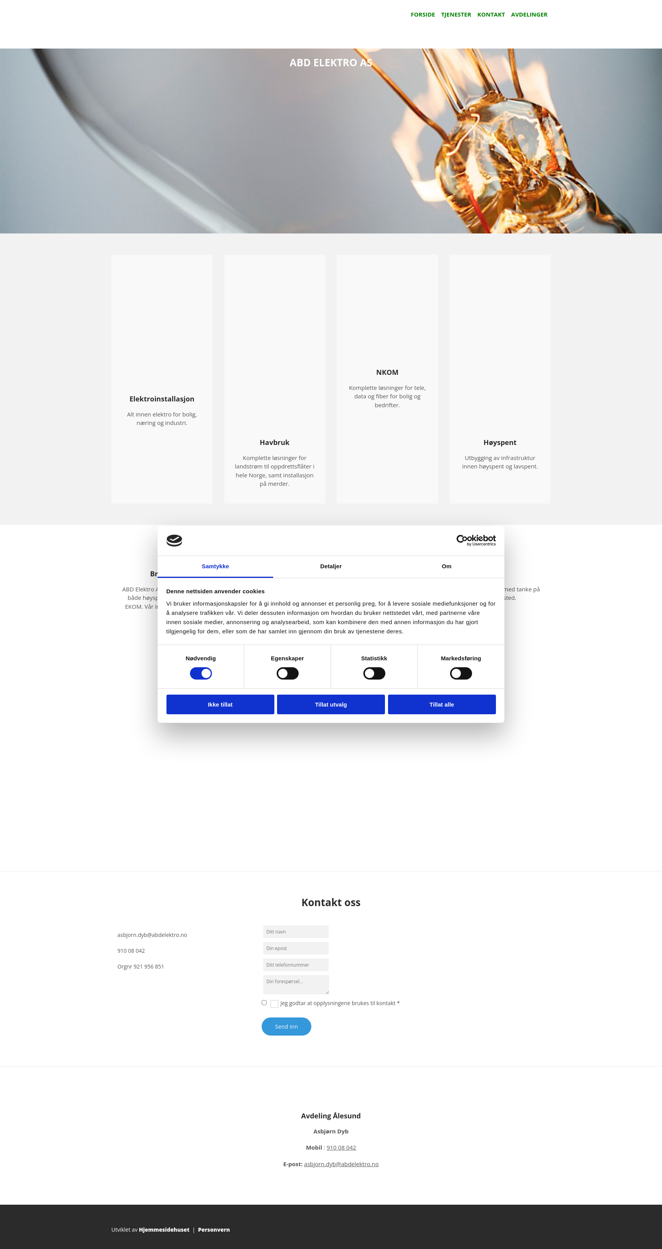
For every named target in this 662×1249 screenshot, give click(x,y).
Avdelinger (529, 14)
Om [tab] (446, 566)
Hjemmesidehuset (164, 1229)
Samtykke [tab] (215, 566)
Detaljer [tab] (331, 566)
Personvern (214, 1229)
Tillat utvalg (331, 704)
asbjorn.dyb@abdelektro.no (152, 934)
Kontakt (491, 14)
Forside (423, 14)
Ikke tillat (220, 704)
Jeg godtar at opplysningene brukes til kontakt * (340, 1003)
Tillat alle (442, 704)
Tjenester (456, 14)
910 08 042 (131, 950)
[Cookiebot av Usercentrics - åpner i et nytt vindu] (462, 540)
